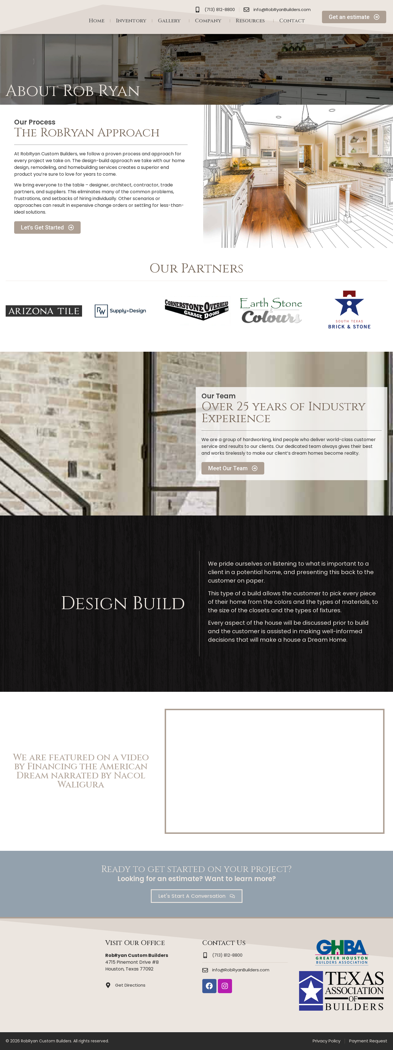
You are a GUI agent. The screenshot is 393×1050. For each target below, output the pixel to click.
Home (96, 20)
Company (209, 20)
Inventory (131, 20)
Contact (292, 20)
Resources (252, 20)
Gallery (170, 20)
